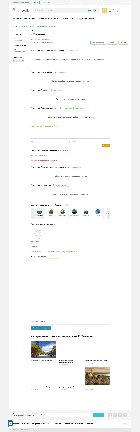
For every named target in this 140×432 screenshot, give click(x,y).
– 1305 (65, 204)
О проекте (15, 424)
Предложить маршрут (62, 185)
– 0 (65, 50)
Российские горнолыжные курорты (96, 360)
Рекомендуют (43, 155)
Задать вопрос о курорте (41, 328)
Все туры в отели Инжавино (69, 251)
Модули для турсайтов (41, 424)
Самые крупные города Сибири (41, 387)
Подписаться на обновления (45, 42)
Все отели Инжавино (53, 251)
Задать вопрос (69, 108)
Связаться (68, 424)
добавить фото (62, 72)
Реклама (26, 424)
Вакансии (79, 424)
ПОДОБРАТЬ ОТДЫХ (85, 19)
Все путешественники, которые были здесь (44, 160)
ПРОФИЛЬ (17, 19)
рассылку (29, 414)
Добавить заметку (76, 167)
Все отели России (36, 251)
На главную (16, 26)
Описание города (17, 40)
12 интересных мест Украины (94, 387)
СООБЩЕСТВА (68, 19)
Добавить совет (80, 108)
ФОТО (56, 19)
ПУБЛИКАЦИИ (29, 19)
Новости (57, 424)
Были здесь (34, 155)
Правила (89, 424)
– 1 (58, 224)
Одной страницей (17, 38)
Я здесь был (112, 42)
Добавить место (74, 50)
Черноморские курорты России (68, 387)
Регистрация (46, 2)
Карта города (46, 39)
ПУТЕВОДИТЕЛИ (45, 19)
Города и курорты (41, 26)
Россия (31, 26)
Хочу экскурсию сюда (98, 42)
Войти (36, 2)
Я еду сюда (123, 42)
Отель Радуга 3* (36, 241)
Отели (14, 49)
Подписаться (98, 415)
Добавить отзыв (58, 90)
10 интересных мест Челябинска (41, 360)
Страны (24, 26)
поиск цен (34, 246)
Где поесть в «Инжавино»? (43, 125)
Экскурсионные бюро (19, 51)
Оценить (33, 42)
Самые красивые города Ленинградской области (65, 361)
